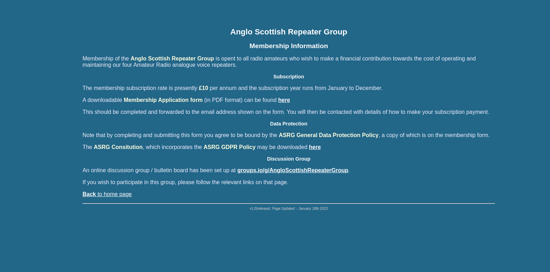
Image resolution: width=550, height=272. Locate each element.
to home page (107, 194)
